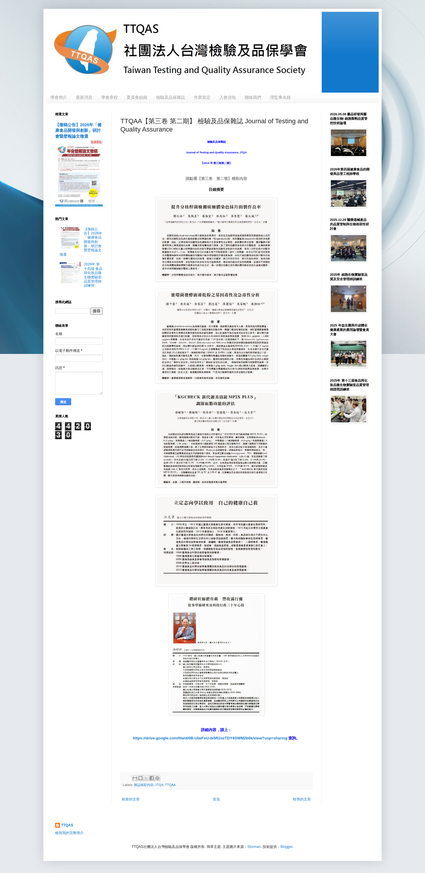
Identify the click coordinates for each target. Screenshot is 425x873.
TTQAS (67, 825)
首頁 (216, 799)
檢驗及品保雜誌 (170, 97)
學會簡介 (58, 97)
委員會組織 (137, 97)
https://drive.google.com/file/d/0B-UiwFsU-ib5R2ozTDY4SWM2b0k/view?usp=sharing (210, 738)
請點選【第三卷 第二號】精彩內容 (216, 178)
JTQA (159, 785)
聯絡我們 (253, 97)
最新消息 (84, 97)
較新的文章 (131, 799)
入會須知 (227, 97)
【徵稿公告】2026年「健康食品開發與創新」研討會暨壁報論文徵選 (78, 130)
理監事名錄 (280, 97)
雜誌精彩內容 (143, 785)
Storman (254, 847)
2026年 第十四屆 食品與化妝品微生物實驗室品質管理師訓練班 (93, 275)
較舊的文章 (302, 799)
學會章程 (109, 97)
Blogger (286, 847)
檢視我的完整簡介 (69, 833)
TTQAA (170, 785)
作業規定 (202, 97)
